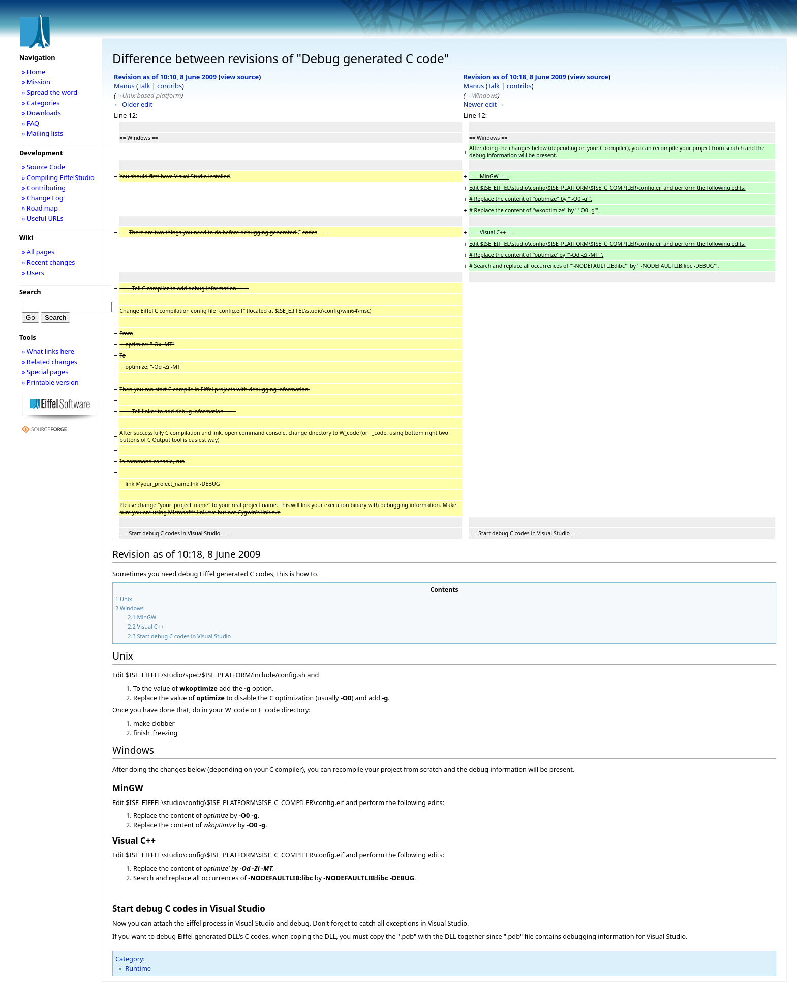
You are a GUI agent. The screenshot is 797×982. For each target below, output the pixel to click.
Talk (144, 86)
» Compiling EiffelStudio (58, 177)
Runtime (138, 968)
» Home (33, 71)
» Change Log (43, 197)
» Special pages (45, 371)
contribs (169, 86)
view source (240, 76)
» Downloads (41, 112)
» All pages (38, 251)
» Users (33, 272)
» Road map (40, 208)
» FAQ (30, 123)
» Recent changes (48, 262)
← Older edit (133, 104)
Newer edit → (484, 104)
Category (129, 958)
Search (30, 291)
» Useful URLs (43, 218)
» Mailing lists (42, 133)
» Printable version (50, 382)
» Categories (41, 102)
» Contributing (44, 187)
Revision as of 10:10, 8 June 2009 (165, 76)
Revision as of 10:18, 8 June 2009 (515, 76)
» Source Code (43, 166)
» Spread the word (49, 92)
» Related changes (49, 361)
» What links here (48, 351)
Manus (124, 86)
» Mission (36, 81)
